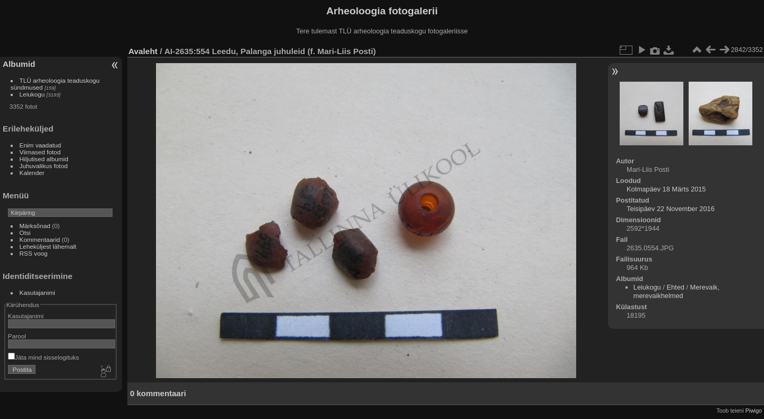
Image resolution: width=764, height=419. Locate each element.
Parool (17, 336)
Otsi (25, 232)
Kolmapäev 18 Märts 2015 (666, 189)
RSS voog (34, 253)
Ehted (675, 287)
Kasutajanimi (37, 292)
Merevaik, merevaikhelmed (676, 291)
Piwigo (753, 410)
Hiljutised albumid (44, 158)
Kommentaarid (40, 239)
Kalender (32, 172)
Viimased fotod (40, 152)
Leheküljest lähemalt (48, 246)
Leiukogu (32, 94)
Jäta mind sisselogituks (43, 357)
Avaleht (143, 51)
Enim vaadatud (41, 145)
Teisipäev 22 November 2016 (671, 209)
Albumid (19, 63)
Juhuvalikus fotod (44, 165)
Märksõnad (35, 225)
